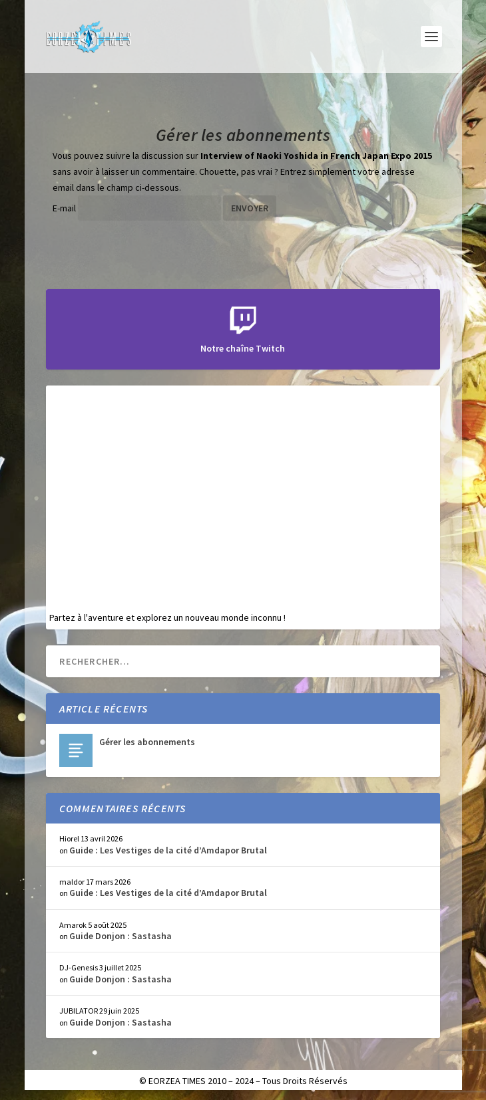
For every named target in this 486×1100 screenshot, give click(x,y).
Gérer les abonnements (147, 742)
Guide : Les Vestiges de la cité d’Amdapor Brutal (168, 850)
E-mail (64, 208)
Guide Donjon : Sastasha (120, 936)
